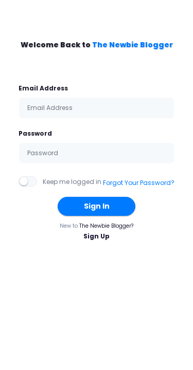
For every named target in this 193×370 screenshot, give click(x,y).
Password (35, 133)
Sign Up (96, 236)
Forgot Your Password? (138, 182)
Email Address (43, 88)
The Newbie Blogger (132, 45)
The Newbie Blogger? (106, 226)
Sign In (97, 206)
